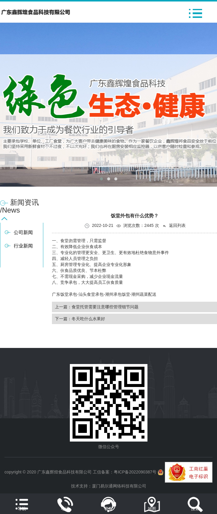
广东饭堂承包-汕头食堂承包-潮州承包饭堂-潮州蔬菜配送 (104, 294)
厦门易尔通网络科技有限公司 (119, 486)
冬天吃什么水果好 (88, 318)
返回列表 (174, 225)
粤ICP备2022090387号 (135, 472)
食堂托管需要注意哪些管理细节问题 (105, 306)
